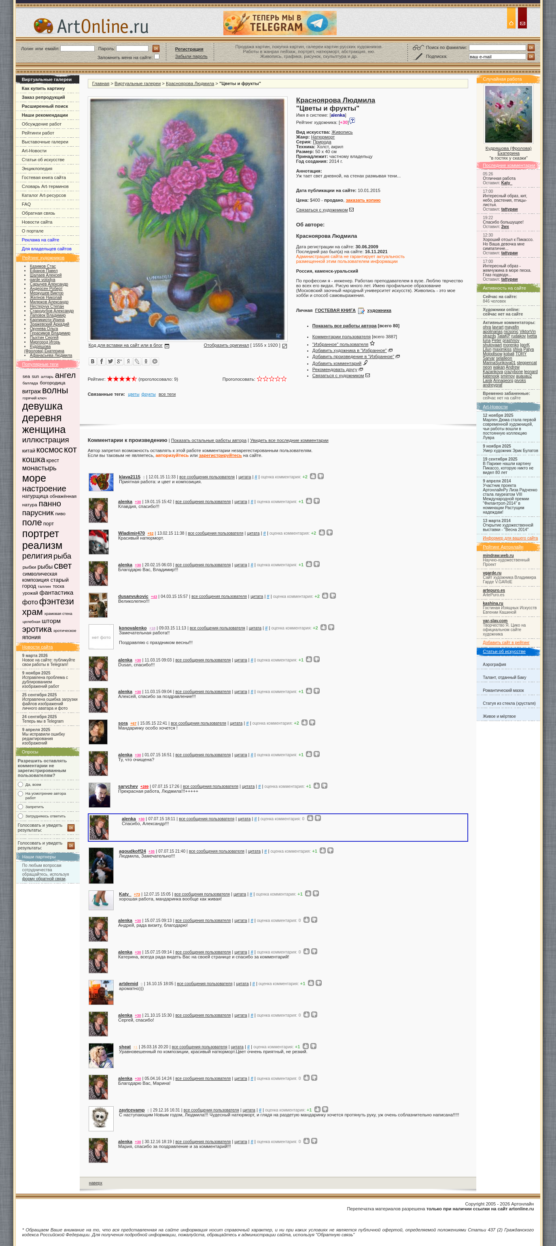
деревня (42, 417)
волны (55, 390)
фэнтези (56, 601)
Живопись (341, 132)
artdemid (128, 983)
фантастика (57, 592)
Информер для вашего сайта (510, 538)
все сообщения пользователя (207, 477)
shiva (517, 349)
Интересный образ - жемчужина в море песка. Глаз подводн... (507, 270)
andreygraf (492, 385)
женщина (44, 429)
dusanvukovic (133, 596)
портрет (40, 533)
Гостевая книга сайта (44, 177)
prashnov (511, 340)
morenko (511, 345)
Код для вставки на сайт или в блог (126, 345)
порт (48, 524)
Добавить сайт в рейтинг (506, 642)
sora (123, 723)
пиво (60, 513)
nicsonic (511, 331)
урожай (30, 593)
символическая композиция (39, 577)
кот (70, 449)
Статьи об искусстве (43, 159)
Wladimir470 (131, 533)
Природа (322, 141)
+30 (138, 502)
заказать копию (363, 200)
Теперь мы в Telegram (43, 721)
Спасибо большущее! (503, 222)
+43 (154, 597)
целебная (31, 621)
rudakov (518, 336)
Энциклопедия (37, 168)
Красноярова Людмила (190, 83)
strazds (489, 336)
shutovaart (492, 345)
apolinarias (493, 331)
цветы (133, 394)
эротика (37, 629)
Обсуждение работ (42, 124)
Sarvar (489, 358)
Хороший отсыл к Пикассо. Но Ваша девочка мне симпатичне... (508, 244)
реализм (42, 545)
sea (26, 376)
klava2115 (129, 476)
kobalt (508, 354)
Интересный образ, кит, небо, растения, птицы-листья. (505, 200)
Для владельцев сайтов (47, 248)
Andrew (513, 367)
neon (487, 367)
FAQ (26, 204)
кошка (33, 459)
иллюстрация (45, 439)
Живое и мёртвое (499, 716)
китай (28, 451)
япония (31, 637)
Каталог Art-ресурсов (44, 195)
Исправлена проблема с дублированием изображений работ (45, 682)
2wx (505, 226)
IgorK (525, 345)
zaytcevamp (131, 1109)
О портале (33, 230)
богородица (53, 382)
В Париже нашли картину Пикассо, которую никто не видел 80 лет (508, 468)
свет (63, 566)
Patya (529, 349)
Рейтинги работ (38, 132)
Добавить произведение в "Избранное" (353, 356)
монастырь (39, 468)
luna (486, 340)
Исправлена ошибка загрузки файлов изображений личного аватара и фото (50, 703)
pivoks (520, 380)
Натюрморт (323, 136)
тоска (58, 586)
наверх (95, 1183)
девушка (42, 406)
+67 (133, 723)
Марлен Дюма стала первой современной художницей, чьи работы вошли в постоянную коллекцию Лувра (509, 429)
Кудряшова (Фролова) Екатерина (509, 151)
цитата (244, 477)
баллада (30, 383)
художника (379, 310)
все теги (167, 394)
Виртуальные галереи (138, 83)
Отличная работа (499, 178)
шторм (51, 620)
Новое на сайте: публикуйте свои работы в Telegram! (48, 662)
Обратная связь (38, 213)
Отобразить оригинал (226, 345)
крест (52, 460)
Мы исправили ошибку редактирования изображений (43, 738)
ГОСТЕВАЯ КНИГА (335, 310)
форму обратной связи (44, 879)
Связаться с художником (322, 209)
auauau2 (524, 376)
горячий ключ (35, 398)
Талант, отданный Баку (504, 677)
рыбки (29, 567)
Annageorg (503, 380)
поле (32, 522)
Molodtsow (492, 354)
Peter (496, 340)
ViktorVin (528, 331)
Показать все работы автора (344, 325)
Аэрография (494, 664)
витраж (31, 391)
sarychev (128, 786)
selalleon (504, 358)
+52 (150, 533)
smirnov (508, 376)
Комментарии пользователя (341, 336)
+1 (136, 1047)
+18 (152, 628)
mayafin (512, 327)
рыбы (45, 566)
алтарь (47, 376)
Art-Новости (34, 150)
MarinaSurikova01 (499, 363)
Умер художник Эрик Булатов (510, 450)
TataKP (503, 336)
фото (30, 602)
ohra (487, 327)
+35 (152, 851)
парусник (38, 512)
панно (49, 503)
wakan (499, 367)
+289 (144, 787)
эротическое (64, 630)
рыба (62, 556)
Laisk (487, 380)
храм (32, 612)
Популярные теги (40, 364)
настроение (44, 488)
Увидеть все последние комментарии (289, 440)
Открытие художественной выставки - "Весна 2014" (508, 527)
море (34, 478)
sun (35, 376)
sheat (125, 1046)
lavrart (497, 327)
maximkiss (501, 349)
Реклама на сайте (40, 239)
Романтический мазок (503, 690)
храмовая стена (58, 614)
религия (37, 555)
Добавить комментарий (337, 363)
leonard (531, 371)
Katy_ (506, 183)
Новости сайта (37, 222)
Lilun (487, 349)
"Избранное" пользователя (340, 344)
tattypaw (509, 209)
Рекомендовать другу (334, 369)
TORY (521, 354)
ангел (65, 375)
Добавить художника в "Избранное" (349, 350)
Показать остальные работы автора (208, 440)
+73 (137, 894)
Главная (101, 83)
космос (49, 449)
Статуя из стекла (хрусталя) (509, 703)
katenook (491, 376)
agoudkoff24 (132, 851)
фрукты (149, 394)
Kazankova (493, 371)
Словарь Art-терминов (45, 186)
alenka (125, 501)
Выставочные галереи (45, 141)
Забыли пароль (191, 56)
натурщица (35, 496)
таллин (44, 586)
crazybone (513, 371)
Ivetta (532, 336)
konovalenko (132, 627)
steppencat (527, 363)
